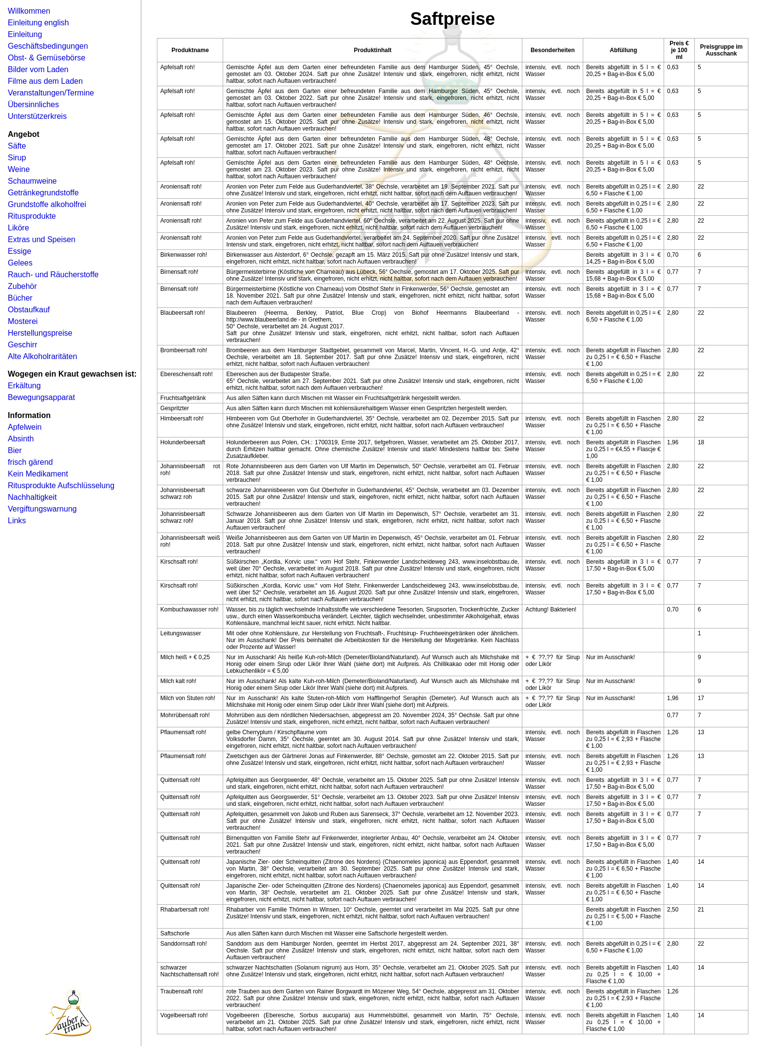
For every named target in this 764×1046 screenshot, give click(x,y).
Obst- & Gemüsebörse (46, 58)
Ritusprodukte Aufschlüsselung (61, 485)
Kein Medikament (38, 474)
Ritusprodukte (32, 216)
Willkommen (29, 11)
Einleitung (25, 34)
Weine (19, 169)
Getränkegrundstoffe (43, 193)
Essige (19, 251)
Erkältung (24, 385)
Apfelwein (24, 427)
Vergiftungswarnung (42, 509)
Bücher (20, 298)
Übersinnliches (33, 104)
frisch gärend (30, 462)
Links (17, 520)
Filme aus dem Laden (45, 81)
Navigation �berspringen (22, 3)
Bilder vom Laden (38, 69)
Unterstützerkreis (37, 116)
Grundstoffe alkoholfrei (47, 204)
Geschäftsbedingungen (48, 46)
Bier (14, 450)
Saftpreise (452, 19)
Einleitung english (38, 23)
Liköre (18, 228)
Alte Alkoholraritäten (42, 356)
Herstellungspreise (40, 333)
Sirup (17, 157)
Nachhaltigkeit (32, 497)
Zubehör (22, 286)
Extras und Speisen (42, 239)
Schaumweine (32, 181)
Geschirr (22, 345)
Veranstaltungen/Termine (51, 93)
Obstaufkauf (29, 309)
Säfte (17, 146)
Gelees (20, 263)
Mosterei (23, 321)
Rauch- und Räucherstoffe (53, 274)
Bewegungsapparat (41, 397)
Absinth (21, 439)
